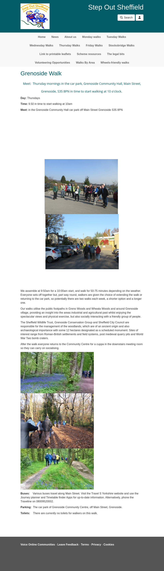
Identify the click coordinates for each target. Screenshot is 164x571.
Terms (85, 544)
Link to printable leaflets (55, 54)
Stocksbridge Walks (121, 45)
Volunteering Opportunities (52, 62)
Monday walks (91, 36)
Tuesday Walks (116, 36)
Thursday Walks (69, 45)
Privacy (96, 544)
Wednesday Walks (41, 45)
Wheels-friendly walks (115, 62)
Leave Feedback (68, 544)
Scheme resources (89, 54)
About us (70, 36)
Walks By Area (85, 62)
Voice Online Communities (37, 544)
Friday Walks (94, 45)
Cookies (109, 544)
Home (41, 36)
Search (126, 17)
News (55, 36)
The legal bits (116, 54)
